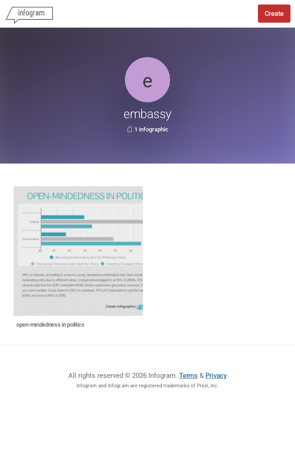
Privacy (216, 375)
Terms (188, 375)
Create (274, 14)
